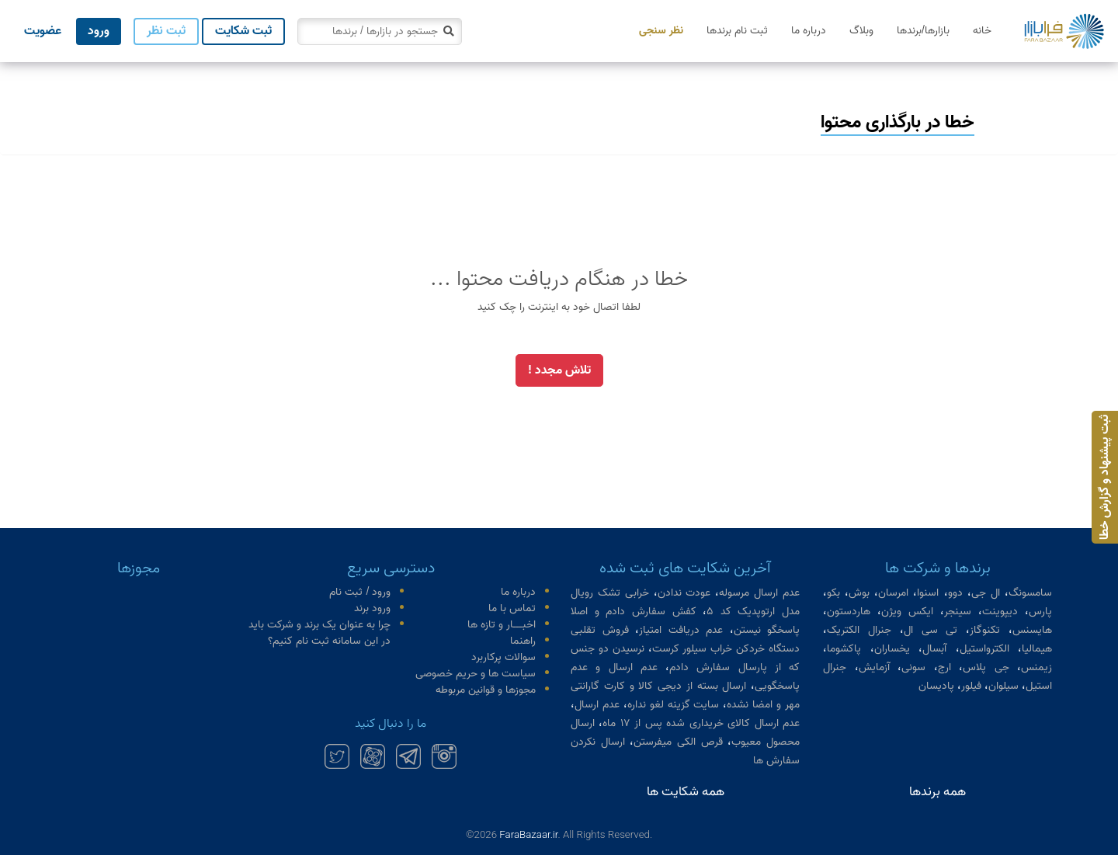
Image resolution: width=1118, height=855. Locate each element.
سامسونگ (1030, 593)
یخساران (892, 649)
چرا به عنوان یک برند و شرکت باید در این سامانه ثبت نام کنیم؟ (319, 633)
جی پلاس (986, 667)
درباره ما (808, 31)
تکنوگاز (985, 630)
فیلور (971, 686)
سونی (913, 667)
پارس (1040, 611)
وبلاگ (861, 31)
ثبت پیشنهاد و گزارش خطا (1105, 477)
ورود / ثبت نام (360, 592)
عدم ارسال (597, 705)
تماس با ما (512, 608)
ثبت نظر (166, 31)
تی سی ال (931, 630)
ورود (98, 31)
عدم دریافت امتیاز (681, 630)
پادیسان (936, 686)
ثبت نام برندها (737, 31)
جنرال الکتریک (859, 630)
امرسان (893, 593)
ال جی (985, 593)
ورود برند (372, 608)
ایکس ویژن (907, 611)
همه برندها (937, 791)
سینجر (957, 611)
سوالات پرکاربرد (503, 657)
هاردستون (848, 611)
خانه (982, 31)
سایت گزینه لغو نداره (673, 705)
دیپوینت (1000, 611)
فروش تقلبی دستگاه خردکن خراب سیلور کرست (685, 639)
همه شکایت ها (685, 791)
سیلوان (1003, 686)
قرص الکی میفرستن (678, 742)
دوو (955, 593)
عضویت (42, 31)
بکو (833, 593)
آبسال (934, 649)
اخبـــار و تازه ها (501, 625)
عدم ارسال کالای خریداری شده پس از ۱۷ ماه (701, 723)
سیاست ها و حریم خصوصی (475, 674)
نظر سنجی (661, 31)
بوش (859, 593)
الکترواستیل (984, 649)
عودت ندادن (684, 593)
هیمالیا (1037, 649)
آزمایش (874, 667)
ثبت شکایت (243, 31)
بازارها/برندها (923, 31)
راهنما (523, 641)
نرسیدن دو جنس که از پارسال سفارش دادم (685, 658)
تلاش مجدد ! (559, 370)
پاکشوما (844, 649)
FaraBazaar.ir (528, 834)
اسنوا (928, 593)
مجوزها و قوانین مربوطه (486, 690)
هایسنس (1032, 630)
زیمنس (1036, 667)
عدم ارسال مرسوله (759, 593)
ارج (944, 667)
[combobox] (379, 31)
